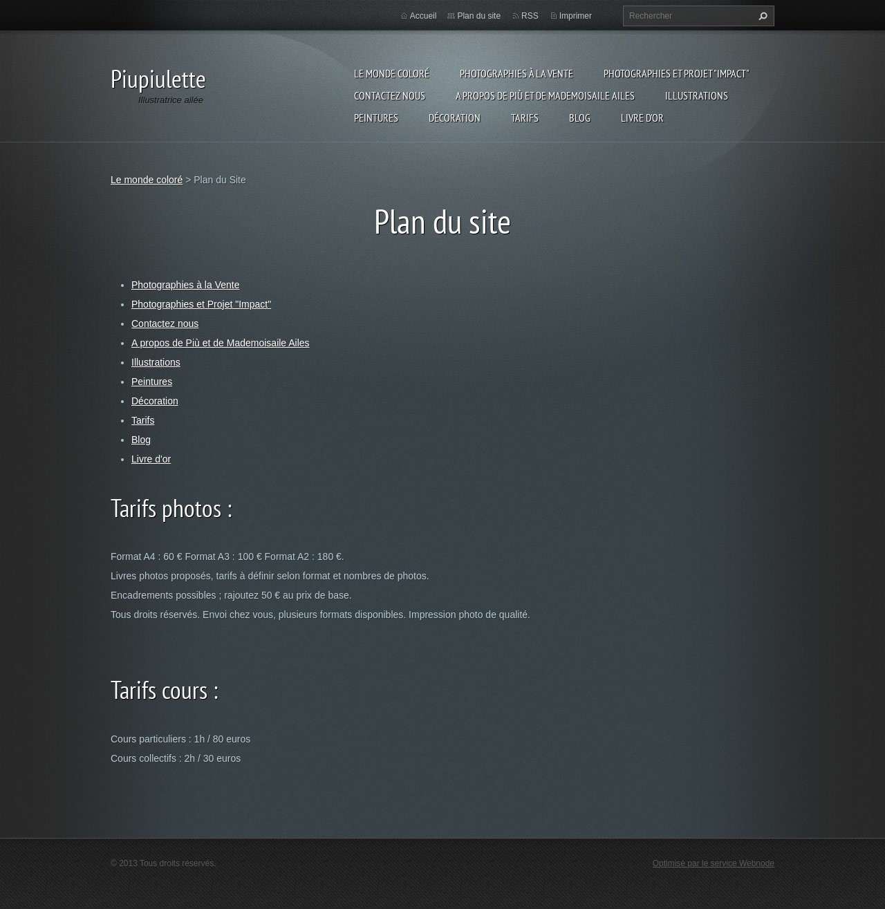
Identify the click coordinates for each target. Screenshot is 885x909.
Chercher (761, 16)
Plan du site (479, 16)
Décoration (455, 117)
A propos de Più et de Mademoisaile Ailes (545, 95)
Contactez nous (389, 95)
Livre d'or (642, 117)
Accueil (423, 16)
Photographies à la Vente (516, 73)
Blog (579, 117)
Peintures (376, 117)
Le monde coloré (391, 73)
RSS (530, 16)
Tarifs (525, 117)
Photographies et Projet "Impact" (676, 73)
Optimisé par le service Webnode (713, 863)
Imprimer (575, 16)
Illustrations (696, 95)
